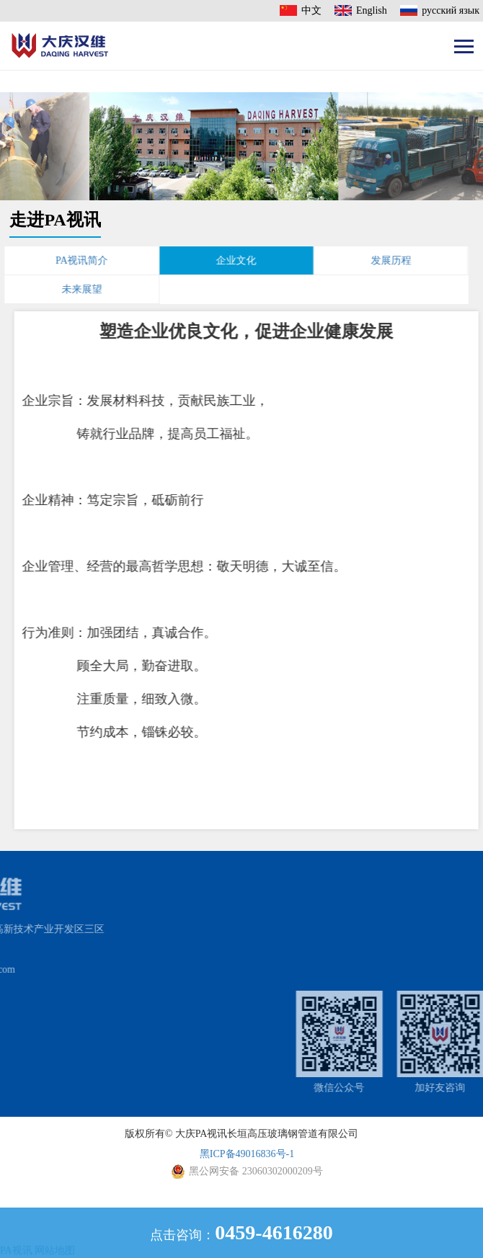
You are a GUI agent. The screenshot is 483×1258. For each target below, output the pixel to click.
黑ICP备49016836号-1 (247, 1153)
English (371, 10)
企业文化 (220, 260)
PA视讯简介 (65, 260)
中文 (311, 10)
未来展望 (65, 289)
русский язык (450, 10)
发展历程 (374, 260)
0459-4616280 (273, 1232)
